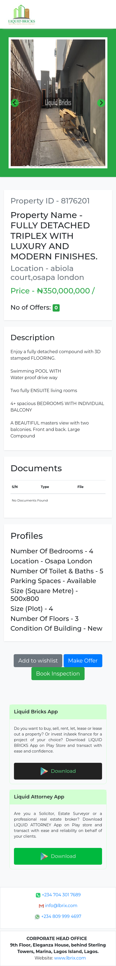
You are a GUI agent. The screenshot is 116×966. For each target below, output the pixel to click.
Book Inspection (58, 673)
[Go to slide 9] (54, 166)
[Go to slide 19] (92, 166)
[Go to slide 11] (62, 166)
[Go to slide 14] (73, 166)
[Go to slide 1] (24, 166)
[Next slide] (101, 103)
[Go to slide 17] (84, 166)
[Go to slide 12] (65, 166)
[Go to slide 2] (27, 166)
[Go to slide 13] (69, 166)
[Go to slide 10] (58, 166)
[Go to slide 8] (50, 166)
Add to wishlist (38, 660)
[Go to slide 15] (77, 166)
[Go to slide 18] (88, 166)
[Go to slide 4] (35, 166)
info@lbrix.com (58, 905)
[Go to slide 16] (80, 166)
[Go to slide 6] (43, 166)
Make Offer (83, 660)
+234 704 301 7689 (58, 894)
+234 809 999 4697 (58, 916)
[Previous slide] (15, 103)
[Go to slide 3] (32, 166)
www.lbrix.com (70, 958)
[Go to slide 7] (47, 166)
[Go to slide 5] (39, 166)
